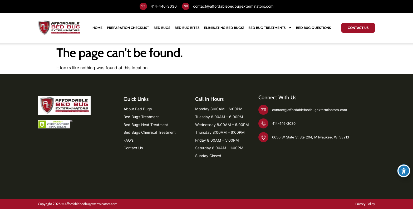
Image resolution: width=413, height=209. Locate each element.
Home (97, 28)
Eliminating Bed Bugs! (224, 28)
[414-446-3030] (143, 6)
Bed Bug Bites (187, 28)
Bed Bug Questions (313, 28)
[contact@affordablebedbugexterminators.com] (185, 6)
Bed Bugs (162, 28)
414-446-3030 (164, 6)
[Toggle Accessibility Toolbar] (403, 171)
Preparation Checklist (128, 28)
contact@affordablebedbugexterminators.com (233, 6)
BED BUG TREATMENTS (270, 27)
